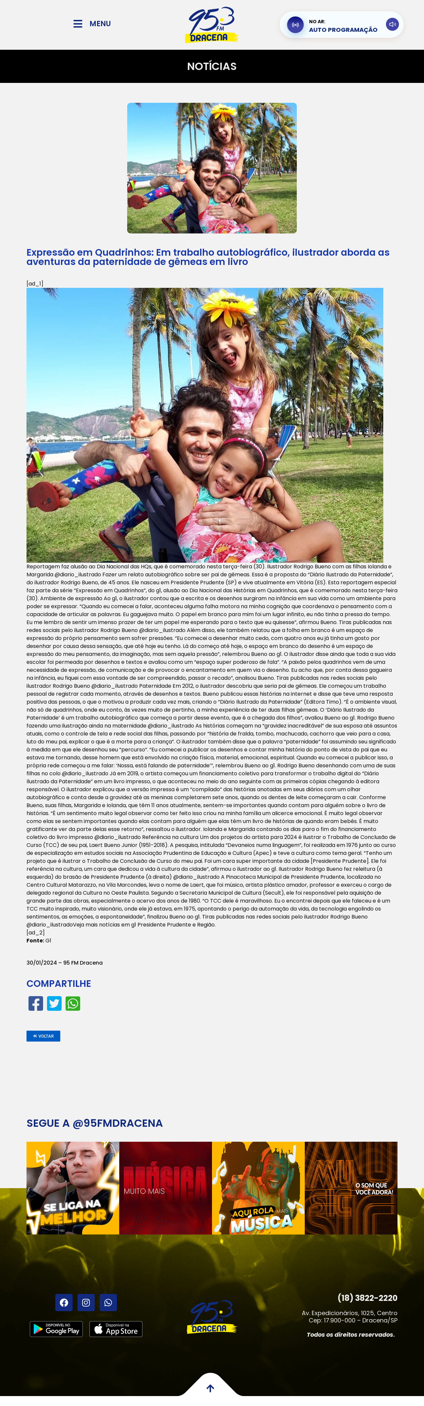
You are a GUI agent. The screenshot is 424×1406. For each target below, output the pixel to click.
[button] (43, 1036)
